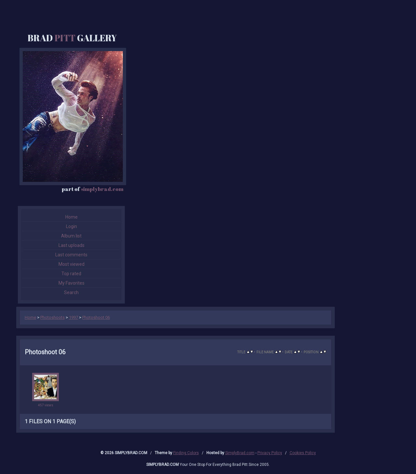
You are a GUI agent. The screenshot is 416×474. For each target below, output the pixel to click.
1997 (73, 317)
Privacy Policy (269, 453)
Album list (71, 235)
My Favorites (71, 283)
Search (71, 292)
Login (71, 226)
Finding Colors (186, 453)
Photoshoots (52, 317)
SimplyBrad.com (239, 453)
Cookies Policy (303, 453)
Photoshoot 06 (96, 317)
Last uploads (71, 245)
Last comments (71, 254)
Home (71, 217)
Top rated (71, 273)
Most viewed (71, 264)
